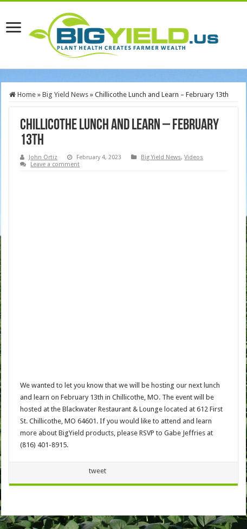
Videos (193, 157)
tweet (97, 471)
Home (22, 94)
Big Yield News (65, 94)
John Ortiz (43, 157)
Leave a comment (55, 164)
